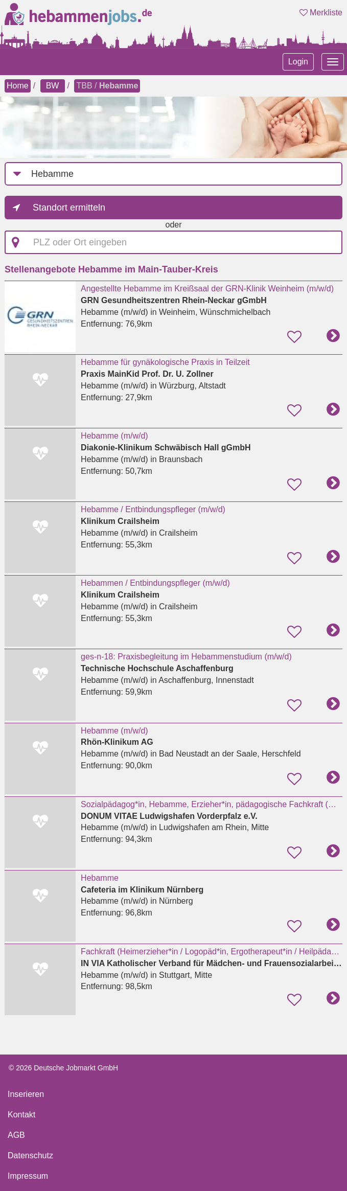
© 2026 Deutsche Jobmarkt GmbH (63, 1068)
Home (18, 85)
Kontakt (21, 1114)
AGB (16, 1135)
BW (52, 85)
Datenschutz (30, 1155)
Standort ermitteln (69, 207)
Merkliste (320, 12)
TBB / (107, 85)
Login (298, 61)
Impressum (28, 1176)
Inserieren (26, 1094)
